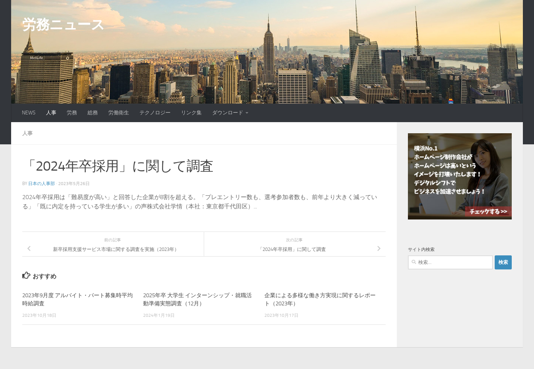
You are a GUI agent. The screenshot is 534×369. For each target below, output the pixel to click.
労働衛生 (118, 113)
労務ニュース (63, 24)
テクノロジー (155, 113)
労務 (72, 113)
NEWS (29, 113)
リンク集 (191, 113)
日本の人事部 (41, 183)
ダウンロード (227, 113)
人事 (51, 113)
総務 (93, 113)
